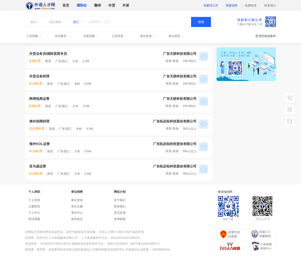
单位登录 (77, 200)
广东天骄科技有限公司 (179, 53)
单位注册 (77, 206)
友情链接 (120, 219)
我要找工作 (211, 5)
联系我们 (270, 5)
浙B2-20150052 (117, 243)
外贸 (111, 5)
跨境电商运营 (39, 98)
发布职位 (77, 219)
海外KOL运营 (39, 144)
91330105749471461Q (55, 243)
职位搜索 (34, 219)
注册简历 (34, 206)
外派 (125, 5)
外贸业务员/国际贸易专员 (48, 53)
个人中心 (34, 212)
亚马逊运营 (37, 166)
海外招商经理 (39, 121)
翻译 (97, 5)
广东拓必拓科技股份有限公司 (174, 121)
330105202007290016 (125, 237)
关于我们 (120, 200)
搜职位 (82, 5)
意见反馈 (120, 212)
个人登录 (34, 200)
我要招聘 (231, 5)
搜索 (201, 22)
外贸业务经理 (39, 76)
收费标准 (251, 5)
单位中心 (77, 212)
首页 (65, 5)
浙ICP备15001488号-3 (144, 243)
